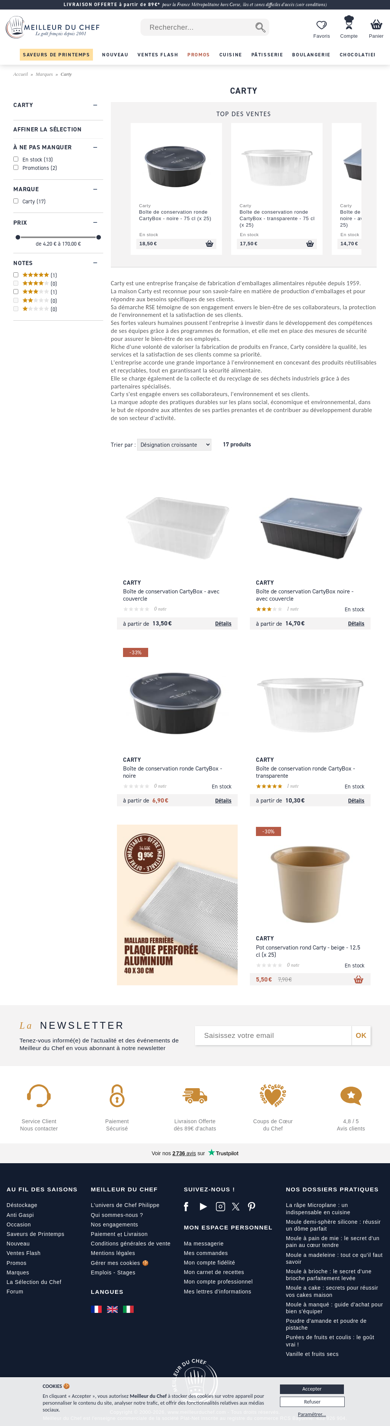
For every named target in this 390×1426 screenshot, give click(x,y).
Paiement (103, 1234)
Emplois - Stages (113, 1272)
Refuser (312, 1402)
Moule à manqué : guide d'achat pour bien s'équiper (334, 1307)
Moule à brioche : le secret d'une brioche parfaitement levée (329, 1274)
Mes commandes (206, 1253)
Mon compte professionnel (218, 1282)
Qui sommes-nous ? (117, 1215)
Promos (16, 1263)
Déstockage (21, 1205)
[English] (113, 1309)
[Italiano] (129, 1309)
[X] (238, 1207)
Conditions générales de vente (131, 1244)
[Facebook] (190, 1207)
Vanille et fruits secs (312, 1354)
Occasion (18, 1224)
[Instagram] (222, 1207)
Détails (223, 623)
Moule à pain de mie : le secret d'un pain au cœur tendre (333, 1241)
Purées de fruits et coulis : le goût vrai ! (330, 1340)
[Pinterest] (254, 1207)
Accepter (312, 1389)
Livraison (136, 1234)
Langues (107, 1292)
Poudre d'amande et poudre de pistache (326, 1324)
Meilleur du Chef (124, 1189)
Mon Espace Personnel (228, 1227)
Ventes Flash (23, 1253)
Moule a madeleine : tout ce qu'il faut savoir (334, 1258)
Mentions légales (113, 1253)
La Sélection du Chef (33, 1282)
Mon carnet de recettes (214, 1272)
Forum (14, 1292)
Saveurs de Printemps (35, 1234)
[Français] (97, 1309)
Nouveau (18, 1244)
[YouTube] (206, 1207)
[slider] (18, 237)
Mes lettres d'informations (217, 1292)
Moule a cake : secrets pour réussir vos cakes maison (332, 1291)
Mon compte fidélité (209, 1263)
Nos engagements (114, 1224)
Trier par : (124, 444)
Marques (44, 74)
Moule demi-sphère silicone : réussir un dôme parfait (333, 1225)
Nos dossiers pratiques (332, 1189)
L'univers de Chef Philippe (125, 1205)
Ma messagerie (204, 1244)
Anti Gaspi (20, 1215)
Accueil (20, 74)
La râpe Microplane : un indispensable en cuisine (318, 1208)
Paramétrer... (312, 1414)
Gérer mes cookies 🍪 (120, 1263)
